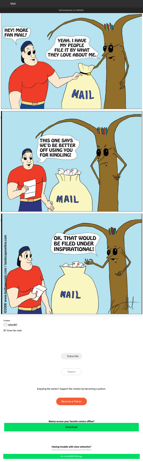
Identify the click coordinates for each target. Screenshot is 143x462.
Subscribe (73, 356)
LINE (48, 345)
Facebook (59, 345)
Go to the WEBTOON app (71, 456)
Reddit (95, 345)
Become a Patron (72, 401)
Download (71, 427)
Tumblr (83, 345)
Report (71, 371)
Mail (13, 3)
